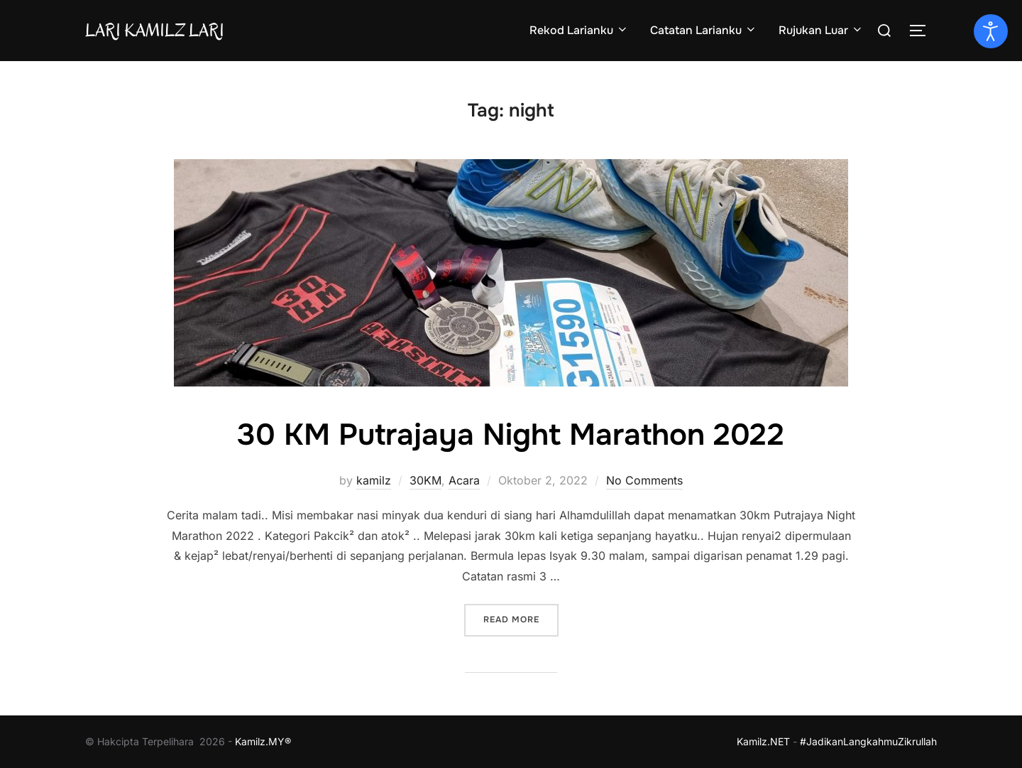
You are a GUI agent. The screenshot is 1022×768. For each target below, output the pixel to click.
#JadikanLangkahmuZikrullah (868, 741)
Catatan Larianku (703, 30)
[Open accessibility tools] (991, 31)
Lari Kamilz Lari (154, 30)
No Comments (644, 480)
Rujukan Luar (821, 30)
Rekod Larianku (579, 30)
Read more (521, 618)
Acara (464, 480)
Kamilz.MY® (263, 741)
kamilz (373, 480)
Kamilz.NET (763, 741)
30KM (425, 480)
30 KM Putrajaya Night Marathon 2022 (510, 435)
